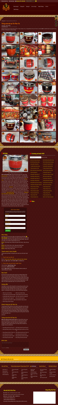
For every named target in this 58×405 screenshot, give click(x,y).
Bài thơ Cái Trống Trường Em (48, 196)
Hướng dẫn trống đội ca (34, 164)
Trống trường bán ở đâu (34, 168)
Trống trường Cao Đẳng (34, 186)
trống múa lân (4, 175)
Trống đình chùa (5, 372)
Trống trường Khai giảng (47, 190)
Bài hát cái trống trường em (35, 160)
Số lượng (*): (7, 226)
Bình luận (7, 25)
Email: (6, 218)
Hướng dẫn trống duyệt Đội (48, 166)
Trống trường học (5, 374)
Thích (3, 25)
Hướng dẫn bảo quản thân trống (47, 183)
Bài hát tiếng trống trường (34, 162)
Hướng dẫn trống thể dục (47, 178)
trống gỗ (11, 186)
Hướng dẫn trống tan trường (48, 174)
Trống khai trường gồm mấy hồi (36, 184)
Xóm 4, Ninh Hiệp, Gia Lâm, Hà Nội (14, 392)
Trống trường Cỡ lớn (46, 186)
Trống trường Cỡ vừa (47, 188)
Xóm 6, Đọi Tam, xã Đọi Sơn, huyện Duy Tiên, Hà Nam (16, 259)
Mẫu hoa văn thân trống (47, 176)
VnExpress (26, 192)
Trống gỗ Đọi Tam (10, 192)
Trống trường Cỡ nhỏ (34, 188)
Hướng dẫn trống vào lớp (34, 176)
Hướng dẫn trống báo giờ (34, 180)
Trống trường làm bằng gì (47, 168)
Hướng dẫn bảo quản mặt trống (36, 182)
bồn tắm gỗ (34, 366)
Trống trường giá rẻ (33, 172)
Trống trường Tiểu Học (47, 194)
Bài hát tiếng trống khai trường (48, 160)
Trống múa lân (4, 371)
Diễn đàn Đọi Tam (5, 1)
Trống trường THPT (33, 194)
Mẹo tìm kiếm (44, 157)
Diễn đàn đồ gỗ (11, 1)
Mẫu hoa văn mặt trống (47, 184)
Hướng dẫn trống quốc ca (34, 174)
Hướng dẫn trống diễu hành (48, 164)
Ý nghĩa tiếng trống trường (35, 166)
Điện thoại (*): (8, 222)
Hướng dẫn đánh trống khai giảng (48, 181)
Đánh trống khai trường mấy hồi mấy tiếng (36, 171)
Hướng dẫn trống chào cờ (35, 178)
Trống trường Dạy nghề (34, 190)
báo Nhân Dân (11, 193)
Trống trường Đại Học (34, 196)
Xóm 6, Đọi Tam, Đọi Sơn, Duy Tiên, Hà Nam (16, 394)
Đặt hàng (8, 230)
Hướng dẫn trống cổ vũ (47, 172)
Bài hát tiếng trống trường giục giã (48, 163)
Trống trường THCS (46, 192)
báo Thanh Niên (5, 193)
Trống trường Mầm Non (34, 192)
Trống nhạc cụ (5, 369)
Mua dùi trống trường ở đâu (48, 170)
